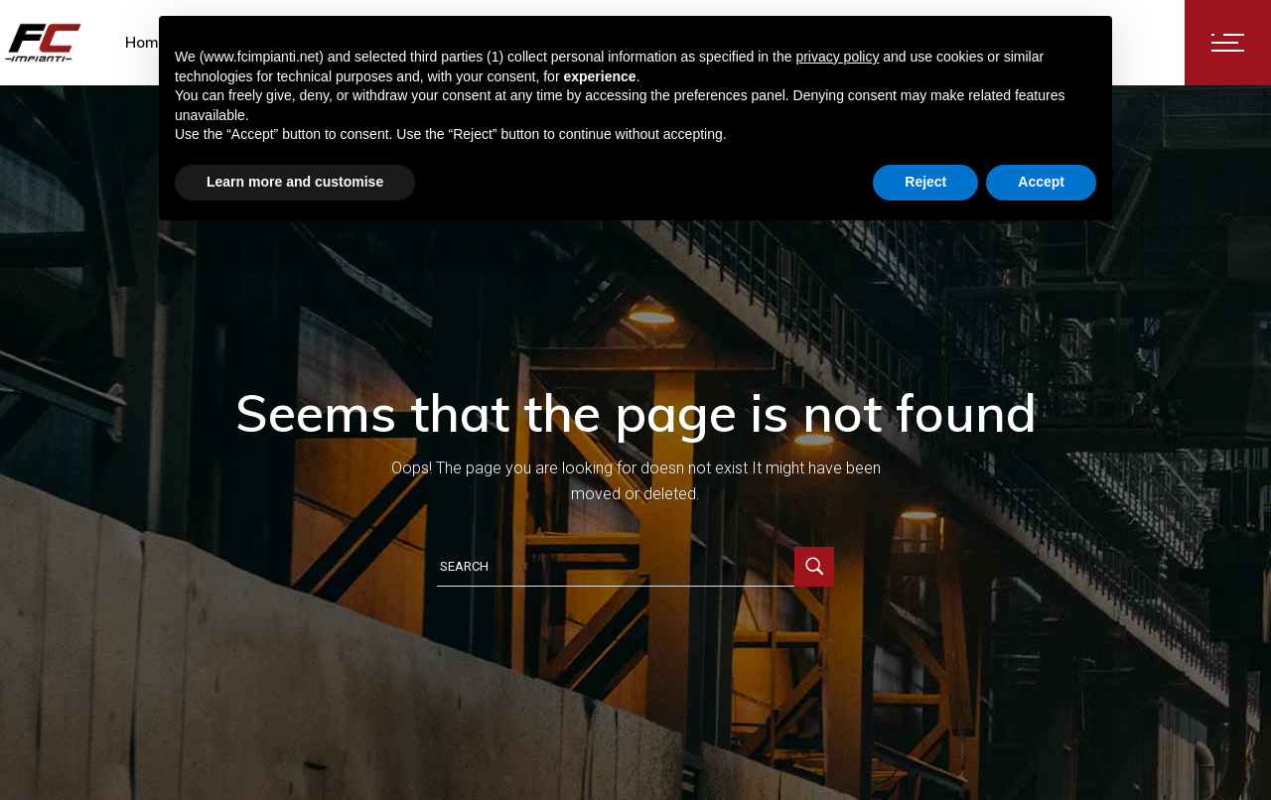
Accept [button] (1041, 182)
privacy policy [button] (837, 57)
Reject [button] (925, 182)
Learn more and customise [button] (295, 182)
